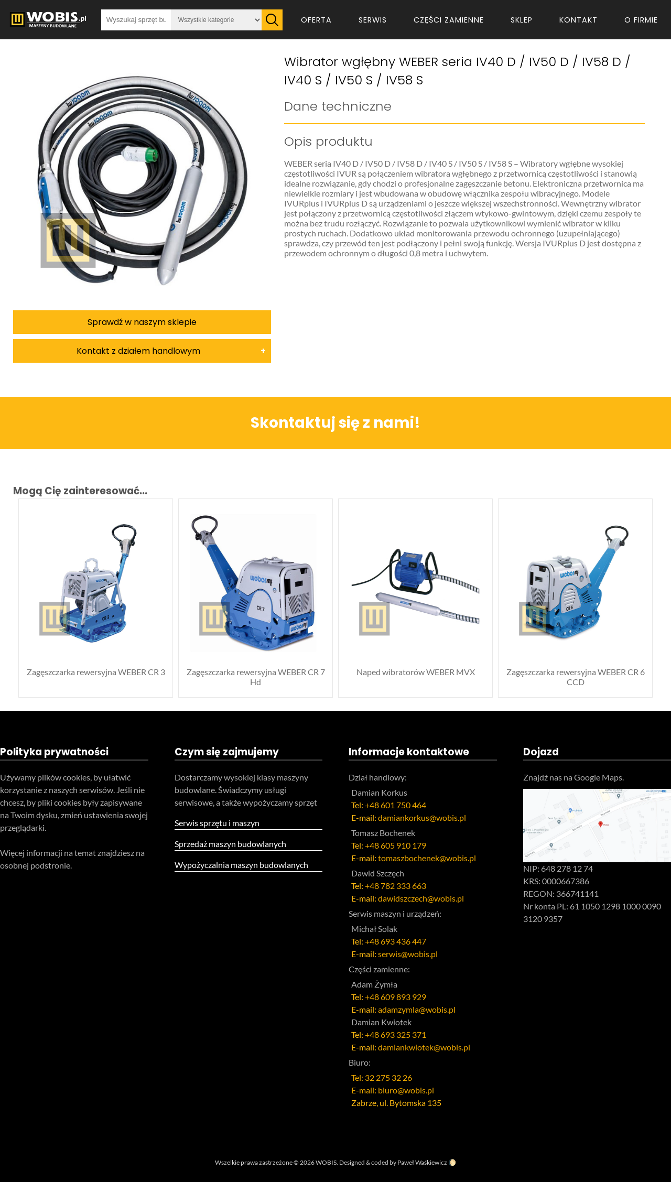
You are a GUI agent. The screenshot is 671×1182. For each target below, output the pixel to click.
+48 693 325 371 (395, 1034)
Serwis (373, 20)
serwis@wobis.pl (408, 954)
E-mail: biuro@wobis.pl (392, 1090)
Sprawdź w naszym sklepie (142, 322)
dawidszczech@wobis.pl (421, 898)
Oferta (316, 20)
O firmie (641, 20)
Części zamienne (449, 20)
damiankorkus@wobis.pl (422, 817)
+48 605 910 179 (395, 845)
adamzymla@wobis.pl (417, 1009)
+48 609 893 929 (395, 997)
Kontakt (578, 20)
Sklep (522, 20)
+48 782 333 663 (395, 886)
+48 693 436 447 (395, 941)
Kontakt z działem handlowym (138, 351)
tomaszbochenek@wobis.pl (427, 858)
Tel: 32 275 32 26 (381, 1077)
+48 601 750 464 (395, 805)
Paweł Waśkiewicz (422, 1162)
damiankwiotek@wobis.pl (424, 1047)
